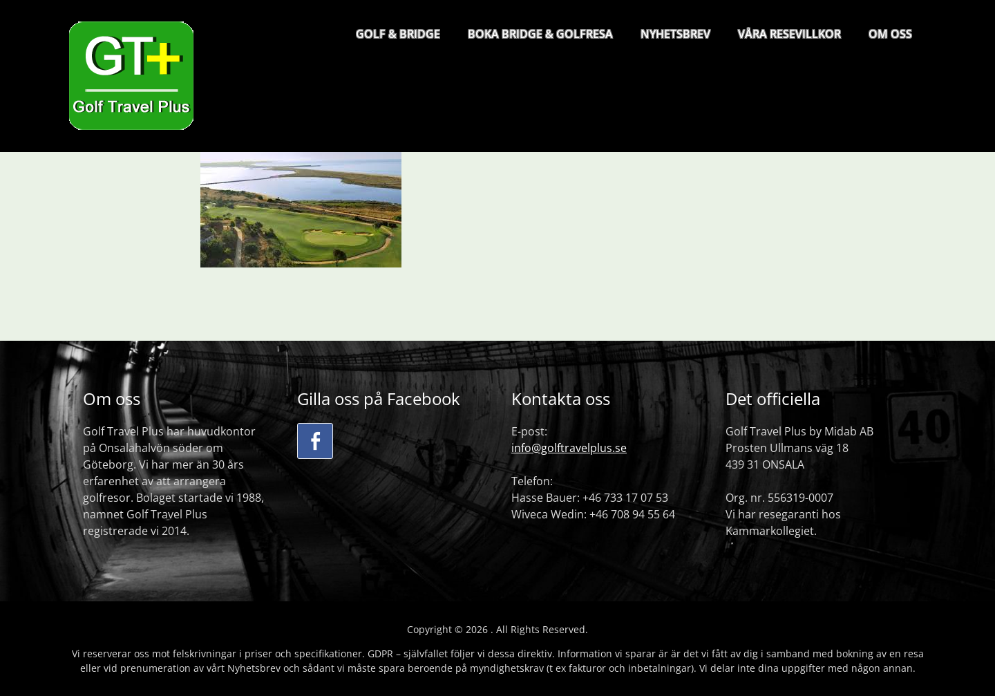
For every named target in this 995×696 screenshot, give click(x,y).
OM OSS (890, 33)
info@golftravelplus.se (569, 447)
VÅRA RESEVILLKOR (789, 33)
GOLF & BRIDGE (398, 33)
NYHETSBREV (675, 33)
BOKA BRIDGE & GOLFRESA (540, 33)
